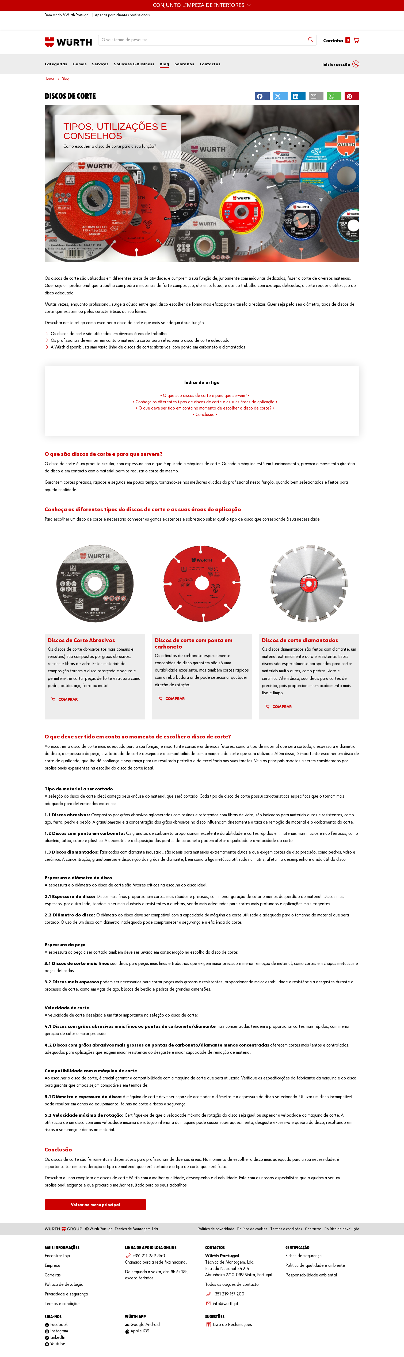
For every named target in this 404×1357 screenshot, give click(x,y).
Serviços (100, 53)
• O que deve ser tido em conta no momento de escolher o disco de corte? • (205, 397)
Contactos (210, 53)
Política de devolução (342, 1218)
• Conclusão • (205, 404)
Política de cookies (252, 1218)
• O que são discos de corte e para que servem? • (205, 385)
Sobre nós (184, 53)
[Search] (311, 29)
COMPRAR (64, 689)
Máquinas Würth (202, 5)
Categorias (56, 53)
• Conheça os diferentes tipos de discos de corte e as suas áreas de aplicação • (205, 391)
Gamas (80, 53)
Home (49, 68)
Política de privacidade (216, 1218)
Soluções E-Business (134, 53)
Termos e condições (286, 1218)
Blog (164, 53)
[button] (340, 53)
